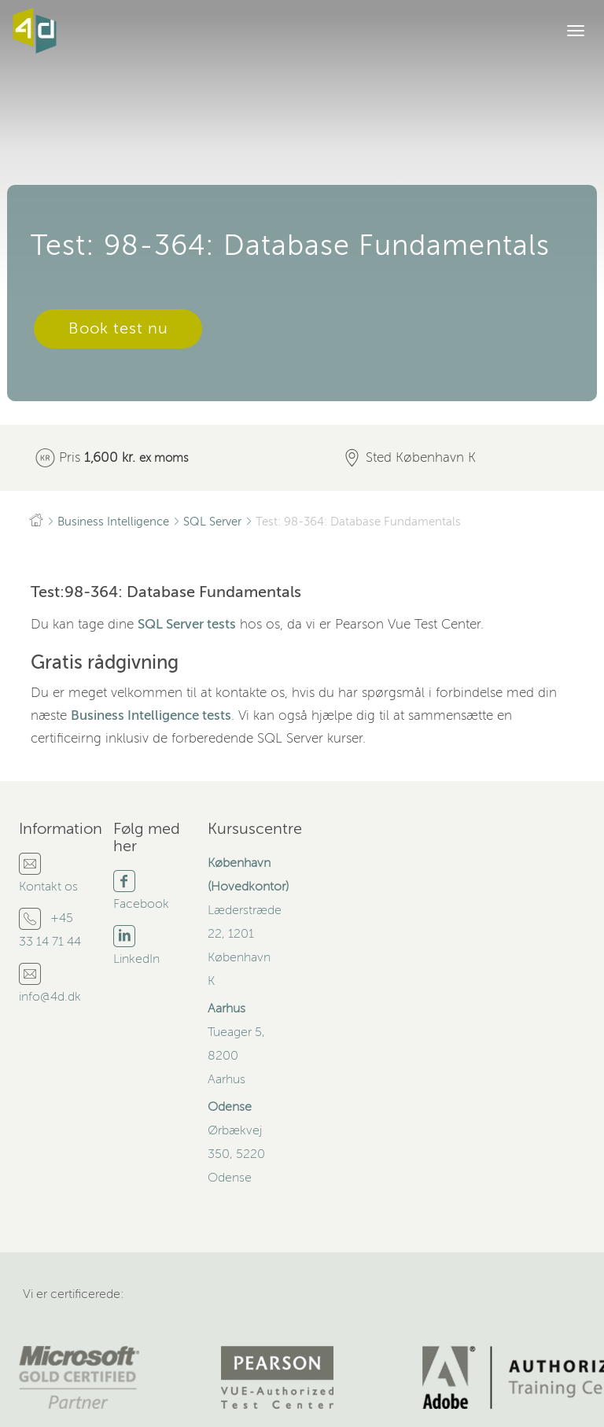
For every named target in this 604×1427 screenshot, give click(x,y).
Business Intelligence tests (151, 715)
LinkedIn (136, 959)
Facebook (141, 904)
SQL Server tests (187, 624)
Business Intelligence (113, 521)
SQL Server (212, 521)
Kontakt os (48, 886)
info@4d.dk (50, 997)
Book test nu (118, 328)
